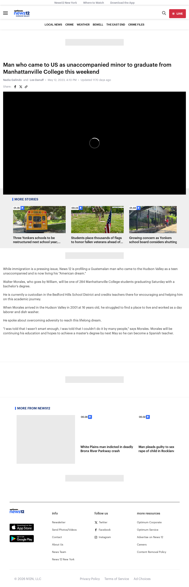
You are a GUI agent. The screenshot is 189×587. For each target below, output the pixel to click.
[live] (177, 13)
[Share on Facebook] (15, 86)
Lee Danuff (37, 80)
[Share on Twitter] (20, 86)
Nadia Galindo (12, 80)
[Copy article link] (26, 86)
